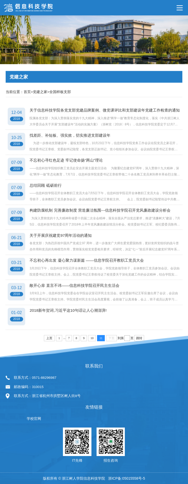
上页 (49, 347)
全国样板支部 (60, 100)
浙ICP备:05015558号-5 (126, 478)
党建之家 (40, 100)
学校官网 (34, 419)
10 (91, 347)
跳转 (139, 347)
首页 (27, 100)
